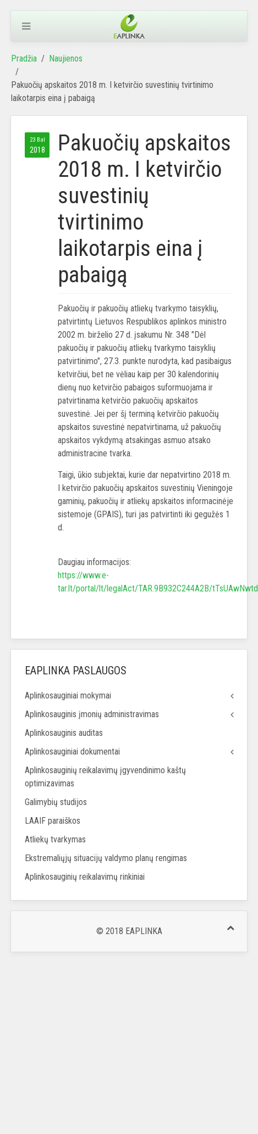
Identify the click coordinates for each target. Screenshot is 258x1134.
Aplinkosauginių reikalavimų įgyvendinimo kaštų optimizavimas (105, 777)
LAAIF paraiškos (52, 820)
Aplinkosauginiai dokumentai (72, 751)
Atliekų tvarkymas (55, 839)
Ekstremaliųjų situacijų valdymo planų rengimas (106, 858)
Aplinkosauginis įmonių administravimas (92, 714)
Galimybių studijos (56, 802)
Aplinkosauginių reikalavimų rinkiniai (85, 877)
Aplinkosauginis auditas (64, 733)
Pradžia (24, 58)
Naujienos (66, 58)
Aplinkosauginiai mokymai (68, 695)
